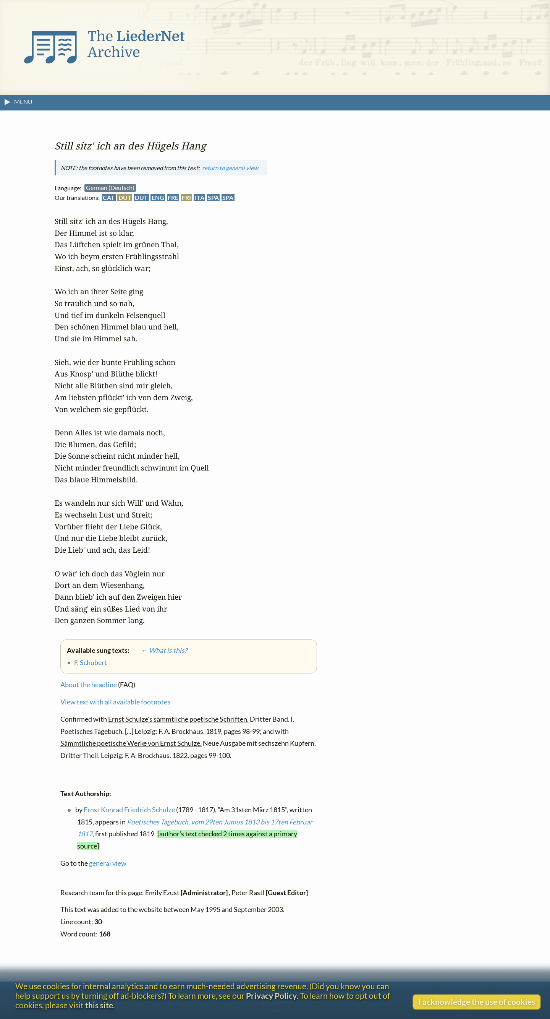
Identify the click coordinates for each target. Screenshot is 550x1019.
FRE (173, 197)
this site (99, 1005)
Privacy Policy (271, 995)
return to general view (230, 167)
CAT (109, 197)
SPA (213, 197)
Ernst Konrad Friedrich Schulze (129, 809)
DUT (124, 197)
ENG (158, 197)
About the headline (88, 685)
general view (107, 863)
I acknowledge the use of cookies (476, 1001)
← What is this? (159, 650)
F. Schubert (90, 663)
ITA (199, 197)
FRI (186, 197)
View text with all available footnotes (115, 702)
